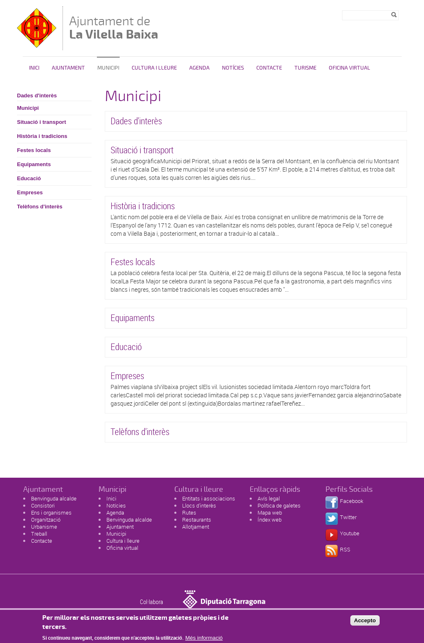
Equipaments (34, 164)
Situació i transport (41, 122)
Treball (39, 533)
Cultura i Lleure (154, 68)
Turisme (305, 68)
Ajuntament (68, 68)
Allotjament (195, 526)
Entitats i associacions (208, 498)
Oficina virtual (122, 547)
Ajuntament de (113, 27)
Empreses (30, 192)
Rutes (189, 512)
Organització (45, 519)
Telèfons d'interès (40, 206)
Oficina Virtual (349, 68)
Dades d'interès (37, 95)
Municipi (108, 68)
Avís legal (269, 498)
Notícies (233, 68)
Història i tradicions (42, 136)
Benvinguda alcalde (54, 498)
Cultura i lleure (123, 540)
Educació (29, 178)
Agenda (199, 68)
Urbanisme (44, 526)
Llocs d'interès (199, 505)
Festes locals (34, 150)
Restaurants (196, 519)
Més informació (203, 640)
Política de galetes (279, 505)
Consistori (43, 505)
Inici (34, 68)
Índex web (270, 519)
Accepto (365, 622)
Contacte (269, 68)
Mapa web (270, 512)
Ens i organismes (51, 512)
